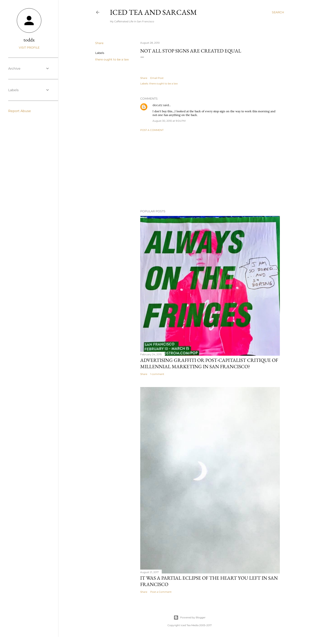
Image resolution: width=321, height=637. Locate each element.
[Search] (278, 12)
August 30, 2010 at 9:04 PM (169, 120)
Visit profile (29, 47)
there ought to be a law (112, 59)
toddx (29, 39)
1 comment (157, 374)
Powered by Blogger (190, 617)
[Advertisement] (210, 170)
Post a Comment (152, 130)
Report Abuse (19, 111)
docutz (157, 105)
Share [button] (99, 43)
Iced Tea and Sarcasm (153, 12)
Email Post (157, 77)
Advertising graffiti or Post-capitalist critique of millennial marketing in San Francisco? (209, 363)
